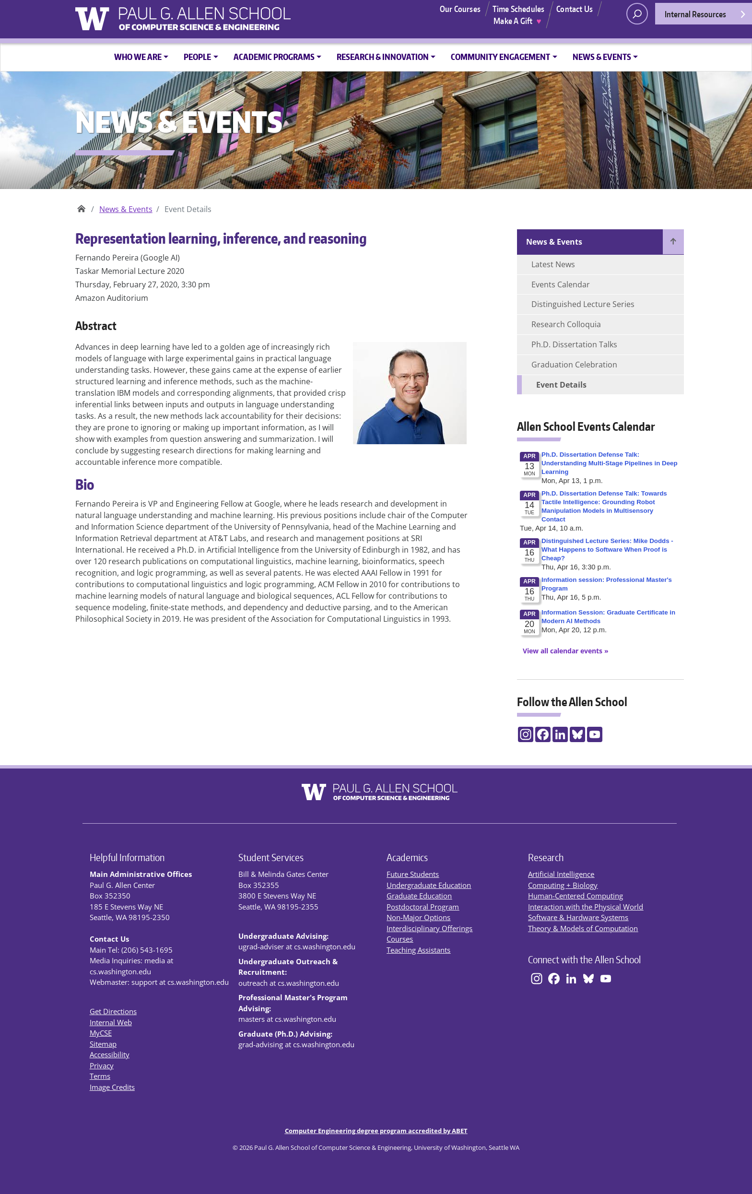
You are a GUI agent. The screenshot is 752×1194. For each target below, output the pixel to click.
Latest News (553, 264)
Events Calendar (560, 284)
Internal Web (111, 1022)
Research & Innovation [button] (383, 56)
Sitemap (103, 1044)
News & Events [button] (602, 56)
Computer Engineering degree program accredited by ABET (376, 1130)
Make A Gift (517, 20)
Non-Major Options (418, 917)
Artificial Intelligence (561, 874)
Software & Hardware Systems (578, 917)
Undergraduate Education (429, 885)
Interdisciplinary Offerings (429, 928)
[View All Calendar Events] (563, 650)
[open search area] (637, 13)
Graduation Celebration (574, 364)
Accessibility (109, 1054)
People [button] (197, 56)
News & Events (126, 209)
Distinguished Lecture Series (582, 304)
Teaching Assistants (418, 950)
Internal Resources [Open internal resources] (706, 16)
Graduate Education (419, 895)
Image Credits (112, 1087)
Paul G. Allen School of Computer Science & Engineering (81, 206)
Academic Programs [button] (274, 56)
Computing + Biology (563, 885)
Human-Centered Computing (575, 895)
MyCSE (101, 1033)
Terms (100, 1076)
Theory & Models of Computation (583, 928)
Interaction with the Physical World (585, 906)
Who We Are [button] (138, 56)
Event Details (561, 384)
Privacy (102, 1065)
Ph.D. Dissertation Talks (574, 344)
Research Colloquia (566, 324)
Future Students (413, 874)
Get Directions (113, 1011)
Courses (400, 939)
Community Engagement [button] (500, 56)
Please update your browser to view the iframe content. (600, 546)
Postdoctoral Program (423, 906)
